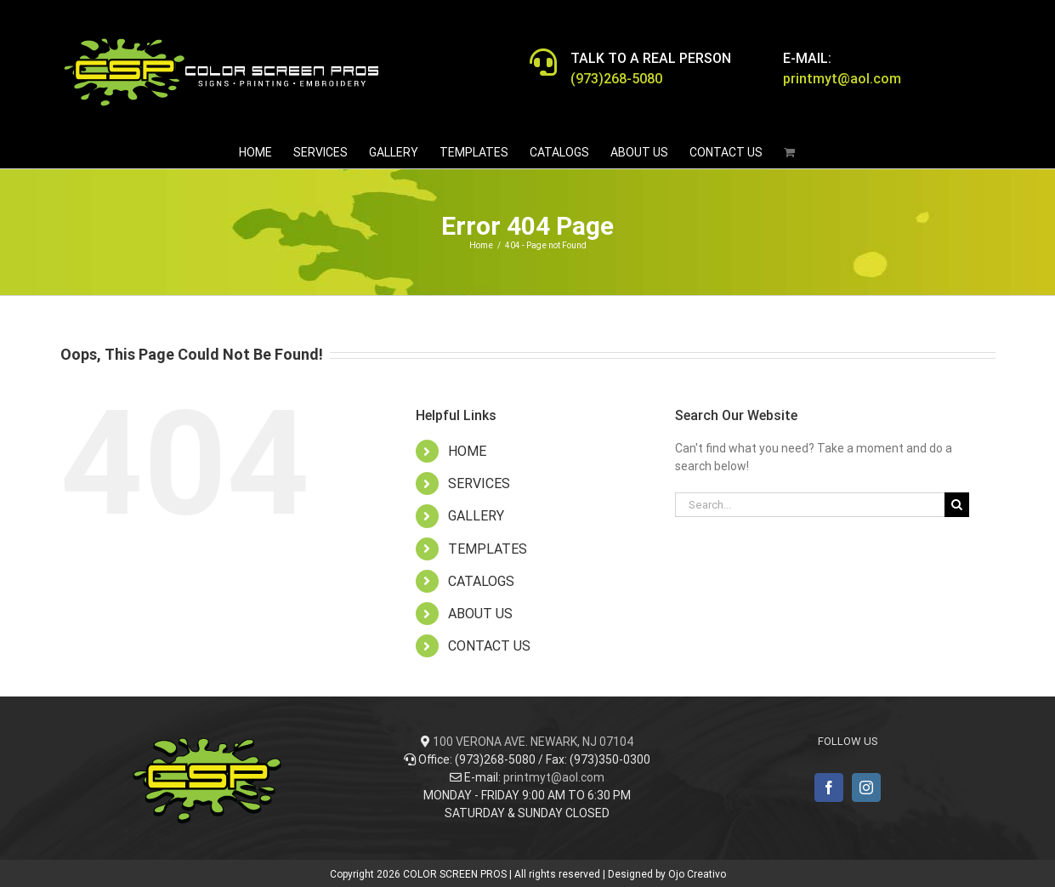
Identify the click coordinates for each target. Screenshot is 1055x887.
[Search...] (810, 504)
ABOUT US (480, 614)
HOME (467, 451)
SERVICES (479, 483)
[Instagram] (866, 787)
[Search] (956, 504)
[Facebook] (828, 787)
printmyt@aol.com (553, 777)
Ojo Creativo (697, 874)
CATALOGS (481, 581)
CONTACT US (489, 646)
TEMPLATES (487, 549)
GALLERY (476, 516)
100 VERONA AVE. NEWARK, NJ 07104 (533, 741)
